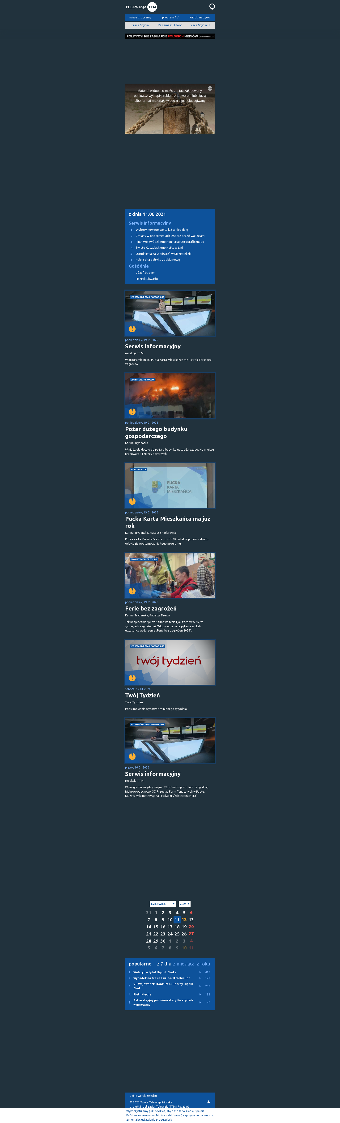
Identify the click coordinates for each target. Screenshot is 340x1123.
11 (177, 919)
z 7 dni (164, 963)
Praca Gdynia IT (200, 25)
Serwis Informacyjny (150, 223)
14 (148, 926)
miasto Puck (138, 469)
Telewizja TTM (166, 1106)
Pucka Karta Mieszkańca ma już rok (167, 522)
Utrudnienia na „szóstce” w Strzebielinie (158, 253)
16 (163, 926)
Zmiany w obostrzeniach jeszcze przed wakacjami (165, 235)
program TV (170, 17)
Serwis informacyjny (153, 346)
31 (148, 912)
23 (163, 933)
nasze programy (140, 17)
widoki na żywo (200, 17)
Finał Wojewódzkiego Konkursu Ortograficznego (164, 241)
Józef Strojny (145, 272)
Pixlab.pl (183, 1106)
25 (177, 933)
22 (155, 933)
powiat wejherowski (144, 559)
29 (155, 941)
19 (184, 926)
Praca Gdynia (140, 25)
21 (148, 933)
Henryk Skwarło (147, 279)
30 (163, 941)
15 (155, 926)
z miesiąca (183, 963)
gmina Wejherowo (142, 379)
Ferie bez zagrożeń (151, 608)
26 (184, 933)
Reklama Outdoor (170, 25)
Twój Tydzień (142, 695)
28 (148, 941)
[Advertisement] (170, 60)
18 (177, 926)
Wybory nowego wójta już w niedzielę (156, 229)
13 (191, 919)
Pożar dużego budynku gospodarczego (156, 432)
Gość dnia (139, 266)
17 (170, 926)
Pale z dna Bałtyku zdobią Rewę (152, 259)
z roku (203, 963)
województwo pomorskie (147, 297)
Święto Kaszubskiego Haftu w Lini (154, 247)
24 (170, 933)
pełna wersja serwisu (143, 1095)
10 (170, 919)
